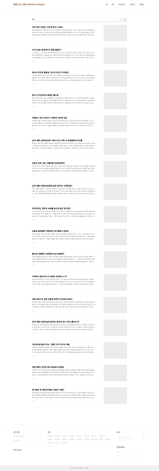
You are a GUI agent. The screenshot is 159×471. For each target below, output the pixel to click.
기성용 (58, 436)
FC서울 (94, 439)
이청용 (87, 439)
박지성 (87, 436)
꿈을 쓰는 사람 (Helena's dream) (29, 4)
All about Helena (19, 436)
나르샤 (58, 443)
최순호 (65, 443)
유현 (101, 439)
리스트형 (125, 19)
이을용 (80, 439)
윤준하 (72, 436)
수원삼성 (102, 436)
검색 (143, 438)
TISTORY (80, 468)
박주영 (51, 436)
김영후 (72, 439)
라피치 (94, 436)
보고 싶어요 (16, 440)
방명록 (142, 4)
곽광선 (65, 439)
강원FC (108, 439)
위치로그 (132, 4)
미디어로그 (122, 4)
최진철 (51, 443)
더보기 (49, 446)
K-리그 (80, 436)
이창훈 (65, 436)
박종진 (51, 439)
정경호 (58, 439)
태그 (113, 4)
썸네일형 (121, 19)
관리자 (87, 468)
